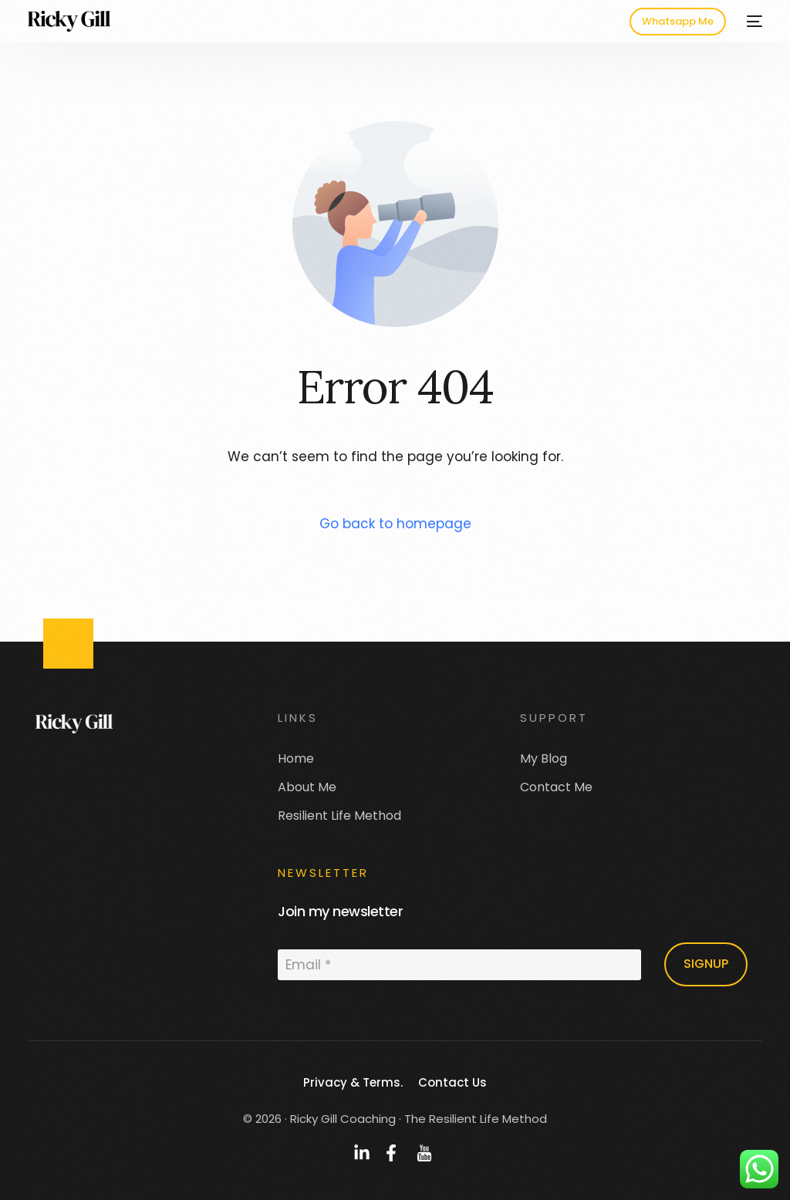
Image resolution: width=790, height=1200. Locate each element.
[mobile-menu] (751, 21)
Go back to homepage (395, 523)
